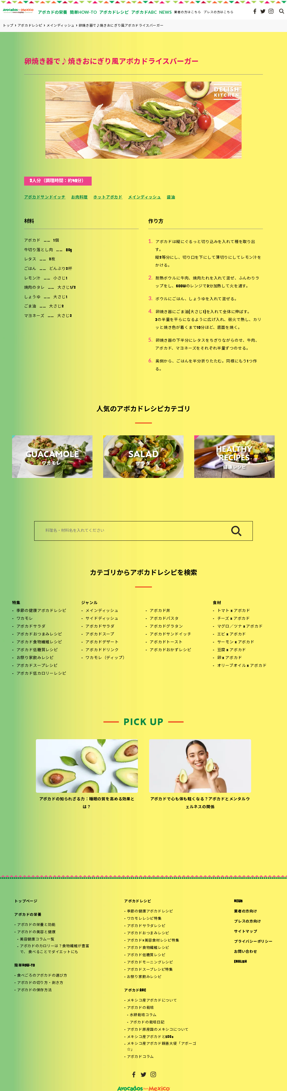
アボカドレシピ (137, 901)
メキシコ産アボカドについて (152, 1000)
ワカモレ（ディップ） (106, 658)
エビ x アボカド (231, 634)
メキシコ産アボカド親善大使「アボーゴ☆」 (161, 1046)
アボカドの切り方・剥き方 (40, 983)
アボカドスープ (99, 634)
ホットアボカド (107, 197)
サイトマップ (245, 931)
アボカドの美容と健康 (36, 932)
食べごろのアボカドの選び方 (42, 975)
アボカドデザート (102, 642)
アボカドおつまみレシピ (39, 634)
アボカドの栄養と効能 (36, 925)
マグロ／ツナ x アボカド (240, 627)
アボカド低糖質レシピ (37, 650)
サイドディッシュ (102, 619)
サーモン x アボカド (235, 642)
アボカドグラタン (166, 627)
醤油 (171, 197)
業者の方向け (245, 911)
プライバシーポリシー (253, 942)
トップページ (26, 901)
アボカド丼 (160, 611)
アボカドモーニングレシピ (150, 962)
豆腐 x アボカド (231, 650)
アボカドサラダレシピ (146, 926)
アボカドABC (135, 990)
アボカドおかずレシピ (170, 650)
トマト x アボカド (233, 611)
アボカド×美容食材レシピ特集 (153, 940)
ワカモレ (25, 619)
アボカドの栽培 (140, 1008)
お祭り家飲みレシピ (35, 658)
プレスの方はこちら (218, 12)
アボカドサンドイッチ (45, 197)
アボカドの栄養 (27, 915)
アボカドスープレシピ (37, 666)
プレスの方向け (247, 921)
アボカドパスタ (164, 619)
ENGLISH (240, 962)
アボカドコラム (140, 1057)
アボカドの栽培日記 (147, 1022)
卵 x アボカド (229, 658)
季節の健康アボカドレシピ (41, 611)
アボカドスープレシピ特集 (150, 970)
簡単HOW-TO (24, 965)
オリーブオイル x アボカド (242, 666)
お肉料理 (79, 197)
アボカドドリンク (102, 650)
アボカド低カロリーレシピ (41, 674)
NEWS (238, 901)
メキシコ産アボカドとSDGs (150, 1037)
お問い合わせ (245, 952)
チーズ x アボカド (233, 619)
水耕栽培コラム (143, 1015)
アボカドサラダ (31, 627)
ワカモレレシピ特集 (144, 919)
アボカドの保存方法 (34, 990)
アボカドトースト (166, 642)
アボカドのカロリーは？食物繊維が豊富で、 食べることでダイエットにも (54, 949)
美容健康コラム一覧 (37, 939)
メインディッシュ (144, 197)
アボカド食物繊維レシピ (39, 642)
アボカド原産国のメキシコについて (158, 1030)
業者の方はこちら (187, 12)
